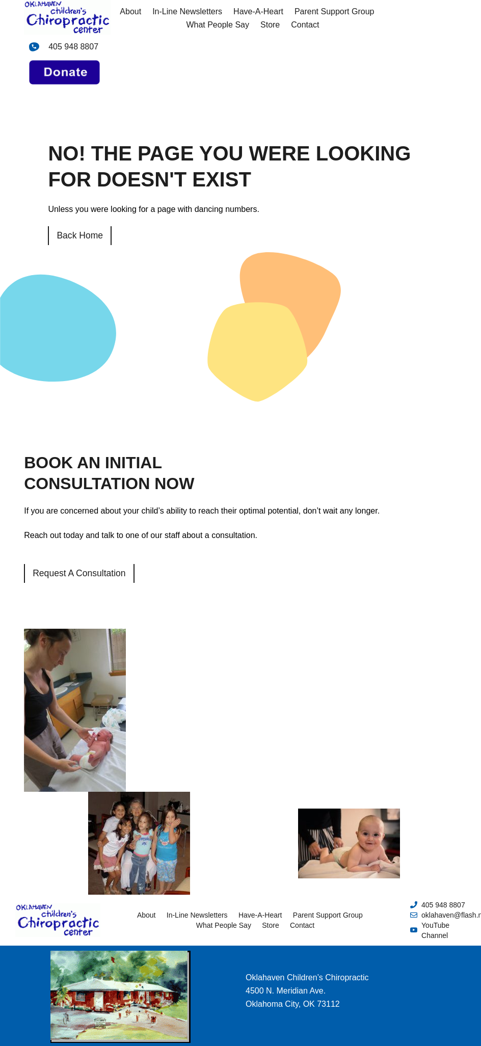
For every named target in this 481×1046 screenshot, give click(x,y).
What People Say (217, 24)
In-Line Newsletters (187, 11)
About (130, 11)
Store (270, 24)
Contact (305, 24)
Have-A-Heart (258, 11)
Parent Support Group (335, 11)
